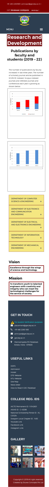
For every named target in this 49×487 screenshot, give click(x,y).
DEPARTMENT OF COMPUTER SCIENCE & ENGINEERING (24, 199)
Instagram (24, 10)
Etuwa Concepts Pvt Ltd (33, 482)
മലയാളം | (35, 10)
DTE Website (16, 375)
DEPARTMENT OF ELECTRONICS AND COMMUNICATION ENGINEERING (25, 211)
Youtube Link (16, 422)
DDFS (13, 366)
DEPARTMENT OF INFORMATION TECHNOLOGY (25, 236)
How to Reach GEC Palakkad (23, 388)
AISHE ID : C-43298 (19, 410)
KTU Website (16, 378)
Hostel (13, 372)
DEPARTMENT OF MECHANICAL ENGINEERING (25, 246)
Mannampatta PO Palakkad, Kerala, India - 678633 (24, 345)
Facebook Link (17, 425)
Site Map (14, 382)
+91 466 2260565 (13, 4)
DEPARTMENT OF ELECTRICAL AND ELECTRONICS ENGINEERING (26, 223)
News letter (15, 385)
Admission (15, 369)
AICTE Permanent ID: (24, 406)
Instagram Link (17, 428)
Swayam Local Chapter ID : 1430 (24, 419)
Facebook (15, 10)
